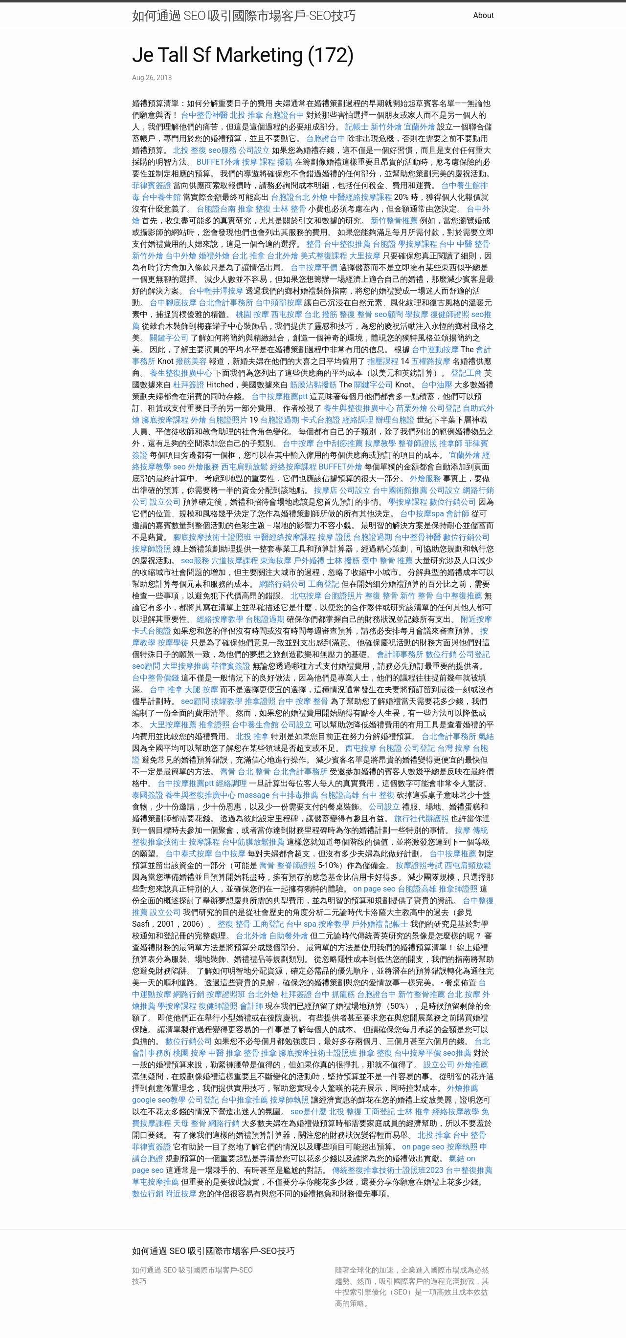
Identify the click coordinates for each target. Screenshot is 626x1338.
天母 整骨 (189, 1123)
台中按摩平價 (314, 267)
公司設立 (254, 150)
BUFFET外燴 (218, 162)
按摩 (462, 830)
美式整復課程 (323, 255)
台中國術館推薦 (400, 490)
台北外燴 (282, 255)
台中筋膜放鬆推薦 (253, 842)
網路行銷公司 (282, 584)
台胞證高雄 (339, 795)
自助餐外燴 (288, 935)
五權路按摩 (430, 361)
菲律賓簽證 (151, 185)
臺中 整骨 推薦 (387, 560)
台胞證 (384, 244)
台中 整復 (378, 795)
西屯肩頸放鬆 (244, 466)
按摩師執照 (289, 1099)
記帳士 (357, 126)
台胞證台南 (216, 208)
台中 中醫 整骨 (464, 244)
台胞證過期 (279, 420)
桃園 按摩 (252, 314)
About (483, 15)
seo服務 (222, 150)
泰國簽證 (147, 795)
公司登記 (445, 408)
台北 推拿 (248, 255)
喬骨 (228, 771)
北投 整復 (189, 150)
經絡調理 (358, 420)
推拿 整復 (254, 208)
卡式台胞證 (320, 420)
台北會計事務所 (226, 302)
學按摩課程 (417, 244)
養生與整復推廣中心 (359, 408)
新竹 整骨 (416, 595)
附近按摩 (476, 619)
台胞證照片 (227, 420)
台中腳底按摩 (173, 302)
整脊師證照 (417, 443)
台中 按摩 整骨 (303, 701)
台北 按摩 (463, 994)
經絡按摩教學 (220, 619)
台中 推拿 (166, 689)
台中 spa (301, 924)
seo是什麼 (309, 1111)
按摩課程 (204, 842)
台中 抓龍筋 (334, 994)
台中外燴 (181, 255)
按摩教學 (380, 443)
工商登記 (323, 584)
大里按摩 (364, 255)
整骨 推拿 (260, 1053)
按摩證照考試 (419, 865)
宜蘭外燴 (419, 126)
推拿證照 (260, 701)
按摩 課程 (258, 162)
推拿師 (451, 443)
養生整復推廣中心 (181, 373)
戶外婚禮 (309, 560)
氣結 (486, 736)
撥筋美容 (191, 361)
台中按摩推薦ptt (279, 396)
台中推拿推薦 (244, 1099)
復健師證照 (450, 314)
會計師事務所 (400, 654)
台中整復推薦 (347, 244)
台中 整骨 (469, 1135)
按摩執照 (462, 1146)
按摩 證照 (334, 537)
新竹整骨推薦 (394, 220)
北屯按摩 (306, 595)
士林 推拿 (413, 1111)
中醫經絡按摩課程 (361, 197)
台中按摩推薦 (452, 853)
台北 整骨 (254, 771)
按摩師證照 (151, 548)
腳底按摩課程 (165, 420)
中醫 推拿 (225, 1053)
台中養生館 (161, 197)
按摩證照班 (226, 994)
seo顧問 (389, 314)
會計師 (458, 513)
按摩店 (325, 490)
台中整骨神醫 (204, 115)
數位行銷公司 (452, 502)
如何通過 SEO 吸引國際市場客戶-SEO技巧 (244, 15)
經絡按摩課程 (293, 466)
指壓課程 (383, 361)
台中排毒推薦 (294, 795)
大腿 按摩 (201, 689)
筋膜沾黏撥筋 (313, 384)
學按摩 (416, 314)
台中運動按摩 (435, 349)
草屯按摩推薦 (155, 1182)
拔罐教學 (227, 701)
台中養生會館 (255, 724)
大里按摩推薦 (185, 666)
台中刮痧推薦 (339, 443)
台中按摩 (298, 443)
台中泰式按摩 (188, 853)
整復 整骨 (356, 314)
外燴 (320, 197)
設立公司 (165, 502)
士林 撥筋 (343, 560)
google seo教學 (159, 1099)
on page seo (374, 888)
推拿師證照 (458, 888)
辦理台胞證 (395, 420)
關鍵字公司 (169, 337)
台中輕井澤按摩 (216, 291)
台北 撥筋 (320, 314)
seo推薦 (457, 1053)
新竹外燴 (386, 126)
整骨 (314, 244)
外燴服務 (203, 466)
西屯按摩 (286, 314)
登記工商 (466, 373)
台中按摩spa (422, 513)
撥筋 (285, 162)
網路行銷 (188, 994)
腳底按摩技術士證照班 (212, 537)
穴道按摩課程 (234, 560)
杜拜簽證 (188, 384)
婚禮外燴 (214, 255)
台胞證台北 (290, 197)
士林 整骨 (289, 208)
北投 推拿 (246, 115)
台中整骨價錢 (155, 677)
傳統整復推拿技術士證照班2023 (388, 1170)
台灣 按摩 (453, 748)
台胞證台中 (284, 115)
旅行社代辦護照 (421, 818)
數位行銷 (441, 654)
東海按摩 (275, 560)
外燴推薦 (472, 1064)
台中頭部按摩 (278, 302)
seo (179, 466)
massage (253, 795)
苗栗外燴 (411, 408)
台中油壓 (436, 384)
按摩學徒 (173, 642)
